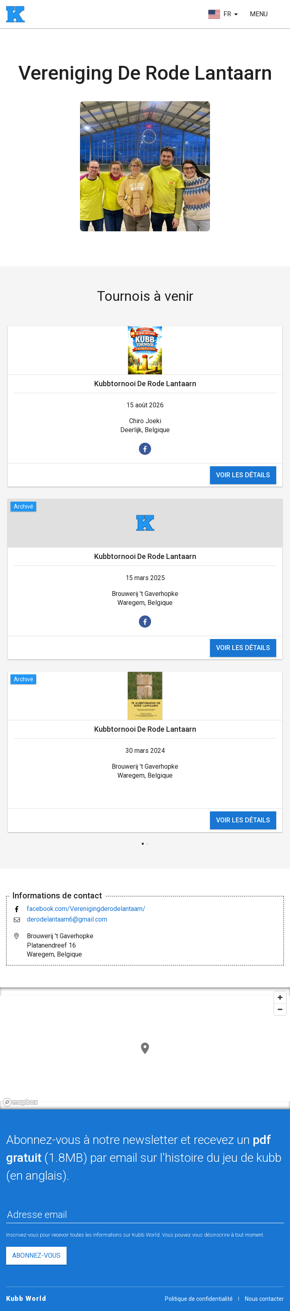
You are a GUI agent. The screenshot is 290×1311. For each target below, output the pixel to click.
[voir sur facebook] (145, 449)
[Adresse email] (145, 1214)
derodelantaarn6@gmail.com (67, 919)
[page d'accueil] (15, 14)
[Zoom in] (280, 997)
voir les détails (243, 475)
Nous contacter (264, 1299)
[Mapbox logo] (20, 1102)
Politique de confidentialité (199, 1299)
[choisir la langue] (223, 14)
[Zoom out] (280, 1009)
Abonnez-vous (36, 1255)
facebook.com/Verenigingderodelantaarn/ (86, 909)
